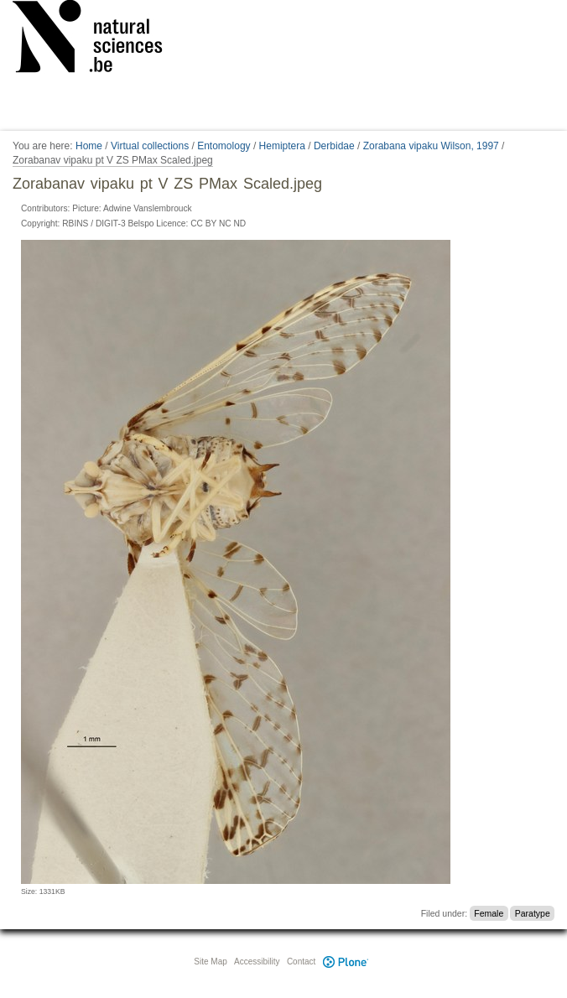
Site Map (210, 961)
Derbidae (334, 146)
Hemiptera (282, 146)
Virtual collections (150, 146)
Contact (301, 961)
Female (488, 913)
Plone (345, 961)
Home (88, 146)
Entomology (223, 146)
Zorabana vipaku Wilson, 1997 (431, 146)
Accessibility (256, 961)
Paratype (532, 913)
